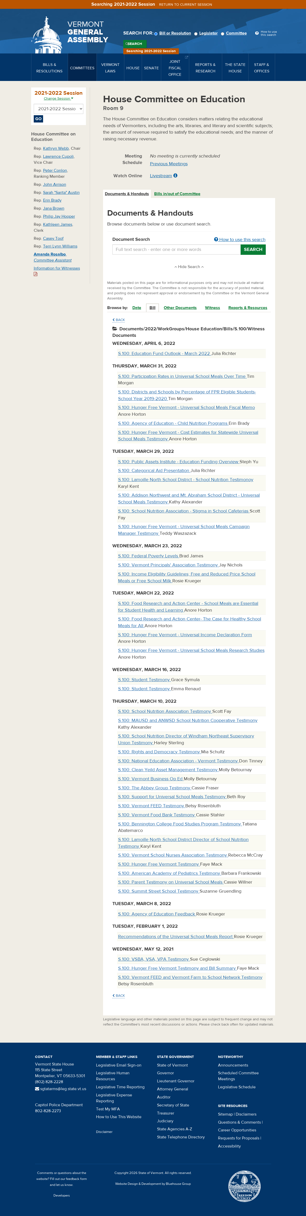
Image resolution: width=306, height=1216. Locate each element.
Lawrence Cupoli (58, 156)
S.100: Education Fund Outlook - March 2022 (164, 354)
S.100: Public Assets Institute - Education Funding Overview (179, 462)
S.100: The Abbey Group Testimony (155, 788)
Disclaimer (104, 1132)
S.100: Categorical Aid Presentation (154, 471)
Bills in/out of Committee (177, 193)
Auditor (164, 1097)
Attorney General (172, 1089)
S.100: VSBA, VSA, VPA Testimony (154, 959)
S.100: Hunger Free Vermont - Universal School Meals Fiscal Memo (186, 408)
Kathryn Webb (56, 148)
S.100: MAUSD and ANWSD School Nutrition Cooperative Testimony (187, 720)
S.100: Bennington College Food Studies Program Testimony (180, 824)
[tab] (127, 194)
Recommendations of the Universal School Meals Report (176, 937)
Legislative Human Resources (113, 1076)
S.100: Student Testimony (144, 680)
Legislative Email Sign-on (118, 1065)
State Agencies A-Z (174, 1129)
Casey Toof (53, 238)
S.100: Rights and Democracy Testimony (159, 752)
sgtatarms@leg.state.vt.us (60, 1088)
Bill (152, 307)
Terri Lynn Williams (60, 246)
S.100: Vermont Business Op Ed (151, 779)
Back (118, 320)
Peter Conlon (55, 170)
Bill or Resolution (173, 33)
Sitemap (225, 1114)
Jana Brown (53, 208)
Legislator (207, 33)
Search (135, 44)
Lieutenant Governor (175, 1081)
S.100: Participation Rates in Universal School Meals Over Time (182, 376)
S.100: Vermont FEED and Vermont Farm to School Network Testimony (190, 977)
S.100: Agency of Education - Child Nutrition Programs (173, 423)
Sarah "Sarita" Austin (61, 192)
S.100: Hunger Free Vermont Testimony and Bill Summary (177, 968)
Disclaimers (246, 1114)
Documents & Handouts (127, 193)
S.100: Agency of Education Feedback (157, 914)
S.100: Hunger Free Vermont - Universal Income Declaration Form (185, 635)
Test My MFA (108, 1109)
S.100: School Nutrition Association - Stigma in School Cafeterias (184, 511)
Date (136, 307)
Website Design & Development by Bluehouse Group (153, 1184)
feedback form (76, 1179)
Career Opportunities (237, 1130)
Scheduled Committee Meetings (238, 1076)
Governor (165, 1073)
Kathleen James (57, 224)
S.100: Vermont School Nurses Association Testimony (173, 855)
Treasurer (165, 1113)
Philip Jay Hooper (59, 216)
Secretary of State (173, 1105)
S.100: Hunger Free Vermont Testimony (159, 864)
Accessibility (229, 1146)
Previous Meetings (169, 164)
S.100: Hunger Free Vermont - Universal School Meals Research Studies (191, 650)
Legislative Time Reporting (120, 1087)
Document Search (189, 239)
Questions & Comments (239, 1122)
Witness (212, 307)
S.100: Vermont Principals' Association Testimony (168, 565)
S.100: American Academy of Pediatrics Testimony (169, 873)
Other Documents (180, 307)
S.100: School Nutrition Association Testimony (165, 711)
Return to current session (185, 4)
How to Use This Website (118, 1116)
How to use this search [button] (240, 240)
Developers (61, 1195)
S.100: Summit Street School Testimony (159, 891)
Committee (234, 33)
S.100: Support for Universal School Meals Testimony (172, 797)
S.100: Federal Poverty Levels (148, 556)
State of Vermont (172, 1065)
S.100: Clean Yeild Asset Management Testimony (168, 770)
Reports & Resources (247, 307)
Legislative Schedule (237, 1087)
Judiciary (165, 1121)
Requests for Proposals (238, 1138)
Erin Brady (52, 200)
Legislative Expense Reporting (114, 1098)
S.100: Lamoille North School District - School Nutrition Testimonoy (185, 480)
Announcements (233, 1065)
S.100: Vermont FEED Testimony (151, 806)
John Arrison (54, 184)
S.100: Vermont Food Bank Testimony (157, 815)
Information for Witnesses (57, 271)
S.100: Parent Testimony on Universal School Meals (171, 882)
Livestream (161, 176)
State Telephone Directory (181, 1137)
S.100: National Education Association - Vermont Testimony (178, 761)
